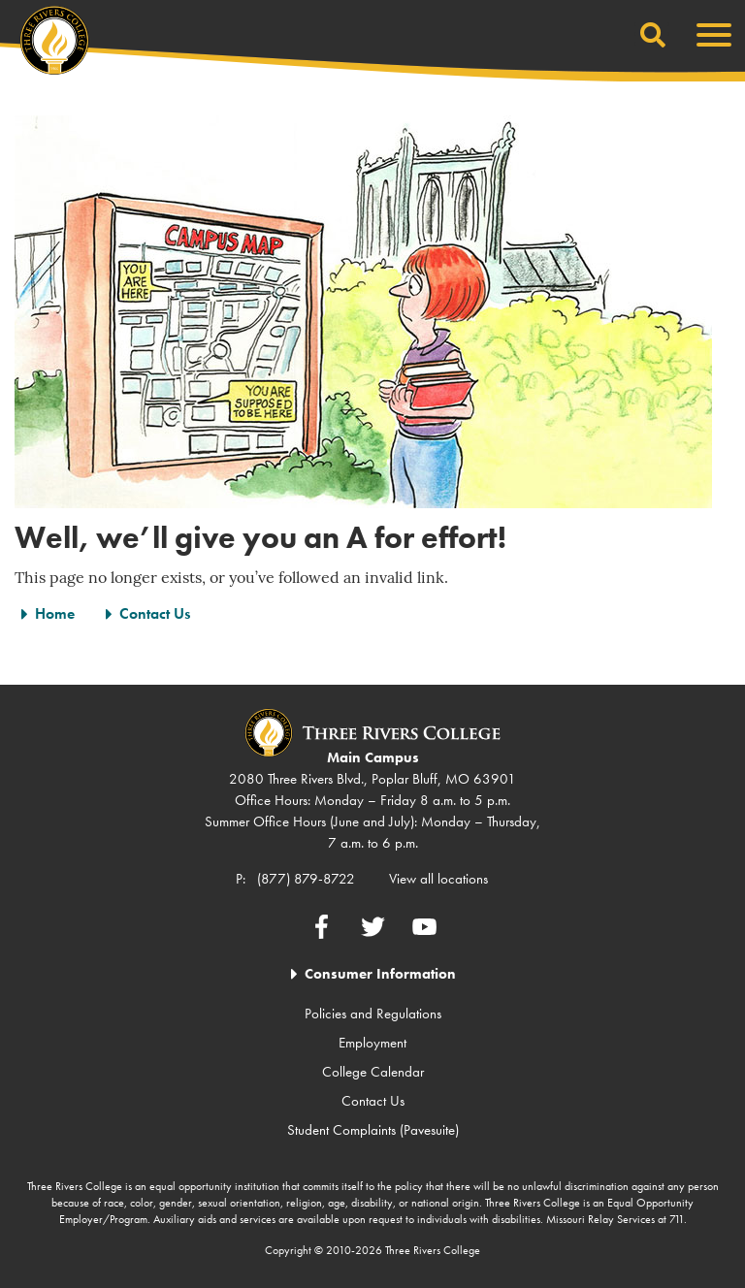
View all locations (438, 878)
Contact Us (154, 613)
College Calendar (373, 1071)
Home (55, 613)
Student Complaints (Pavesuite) (373, 1130)
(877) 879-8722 (306, 878)
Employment (372, 1042)
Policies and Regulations (373, 1013)
